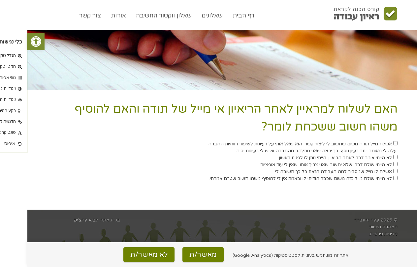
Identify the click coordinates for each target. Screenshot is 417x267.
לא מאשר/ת (121, 255)
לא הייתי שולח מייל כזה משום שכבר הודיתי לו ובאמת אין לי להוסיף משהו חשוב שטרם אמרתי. (275, 178)
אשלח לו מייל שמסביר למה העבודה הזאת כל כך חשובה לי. (308, 171)
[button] (8, 41)
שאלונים (184, 15)
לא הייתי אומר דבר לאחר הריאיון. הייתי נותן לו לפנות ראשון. (310, 158)
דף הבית (216, 15)
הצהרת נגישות (356, 227)
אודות (91, 15)
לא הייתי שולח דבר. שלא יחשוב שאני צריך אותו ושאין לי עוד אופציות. (301, 164)
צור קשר (63, 15)
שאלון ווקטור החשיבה (136, 15)
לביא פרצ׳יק (59, 220)
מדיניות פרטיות (356, 234)
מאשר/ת (175, 255)
